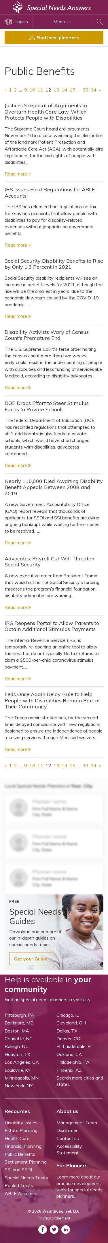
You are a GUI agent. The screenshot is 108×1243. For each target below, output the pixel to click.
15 (72, 90)
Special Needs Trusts (26, 1177)
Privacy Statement (54, 1218)
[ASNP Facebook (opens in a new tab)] (42, 1229)
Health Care (17, 1138)
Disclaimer (66, 1130)
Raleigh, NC (17, 1046)
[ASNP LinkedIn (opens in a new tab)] (65, 1229)
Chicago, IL (67, 1015)
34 (93, 90)
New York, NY (19, 1085)
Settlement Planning (26, 1162)
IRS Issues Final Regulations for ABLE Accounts (50, 192)
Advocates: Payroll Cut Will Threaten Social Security (49, 561)
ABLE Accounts (21, 1193)
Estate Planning (21, 1130)
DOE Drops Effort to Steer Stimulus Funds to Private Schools (47, 406)
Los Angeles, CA (22, 1062)
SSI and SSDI (18, 1169)
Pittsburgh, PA (19, 1015)
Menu (62, 21)
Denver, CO (68, 1038)
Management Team (76, 1122)
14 (64, 90)
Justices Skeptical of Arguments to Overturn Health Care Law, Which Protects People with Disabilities (46, 111)
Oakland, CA (69, 1054)
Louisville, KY (18, 1070)
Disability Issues (21, 1122)
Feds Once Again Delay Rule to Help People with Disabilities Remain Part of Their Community (52, 700)
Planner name (50, 801)
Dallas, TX (66, 1031)
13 (56, 90)
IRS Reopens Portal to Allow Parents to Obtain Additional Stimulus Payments (52, 626)
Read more (18, 174)
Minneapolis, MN (22, 1078)
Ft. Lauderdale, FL (74, 1046)
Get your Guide (31, 959)
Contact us (67, 1138)
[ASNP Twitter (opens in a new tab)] (54, 1229)
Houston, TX (17, 1054)
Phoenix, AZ (69, 1070)
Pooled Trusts (19, 1185)
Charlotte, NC (19, 1038)
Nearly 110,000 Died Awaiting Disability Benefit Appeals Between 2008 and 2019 (54, 487)
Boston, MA (17, 1031)
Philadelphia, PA (73, 1062)
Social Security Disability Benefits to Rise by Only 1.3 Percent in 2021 (54, 264)
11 (40, 90)
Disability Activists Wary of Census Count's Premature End (47, 335)
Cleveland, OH (71, 1023)
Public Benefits (20, 1154)
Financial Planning (23, 1146)
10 (32, 90)
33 (85, 90)
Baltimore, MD (19, 1023)
